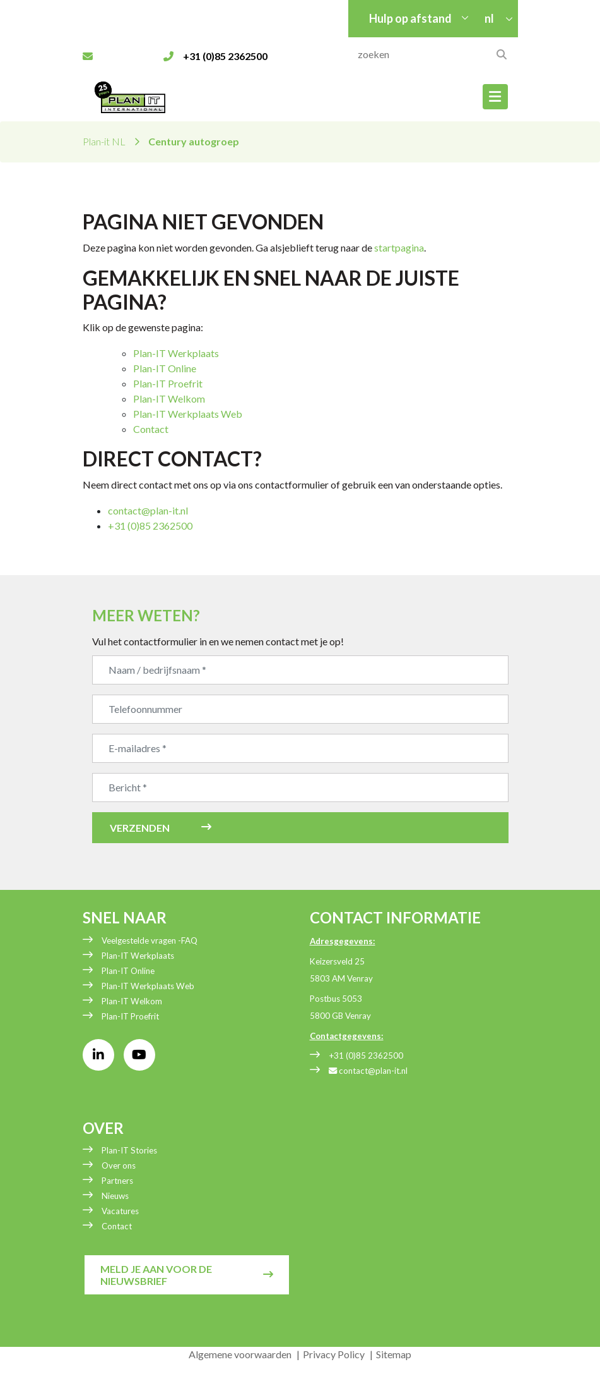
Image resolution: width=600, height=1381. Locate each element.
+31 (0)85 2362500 (366, 1055)
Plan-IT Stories (129, 1150)
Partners (117, 1181)
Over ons (119, 1165)
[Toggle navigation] (495, 96)
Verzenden (140, 828)
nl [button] (490, 18)
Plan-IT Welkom (169, 398)
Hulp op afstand (410, 18)
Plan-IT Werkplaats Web (187, 414)
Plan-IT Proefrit (168, 383)
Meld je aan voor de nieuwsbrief (156, 1275)
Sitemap (393, 1354)
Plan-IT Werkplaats (176, 353)
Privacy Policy (334, 1354)
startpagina (399, 247)
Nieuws (115, 1196)
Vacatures (120, 1211)
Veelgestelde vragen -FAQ (149, 940)
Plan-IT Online (164, 368)
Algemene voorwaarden (240, 1354)
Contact (150, 429)
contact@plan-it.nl (148, 510)
